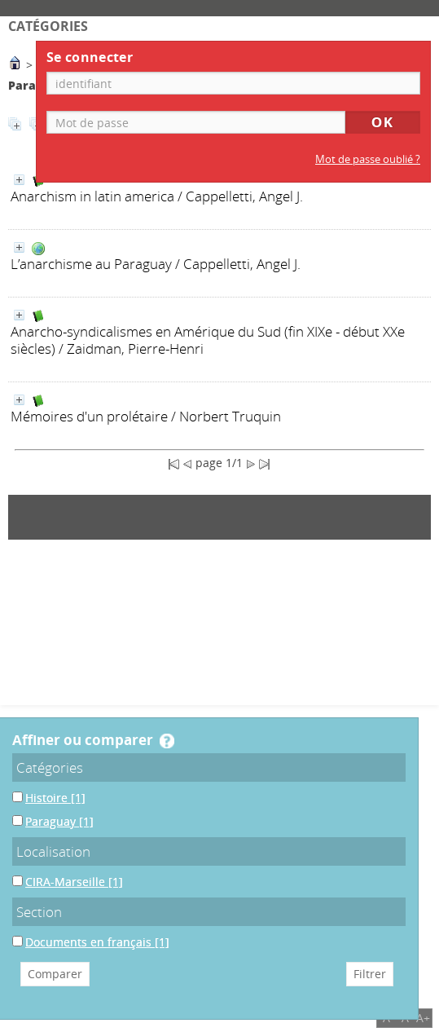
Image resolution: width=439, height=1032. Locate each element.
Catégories (49, 767)
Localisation (53, 851)
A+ (423, 1017)
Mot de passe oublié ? (367, 159)
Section (39, 911)
